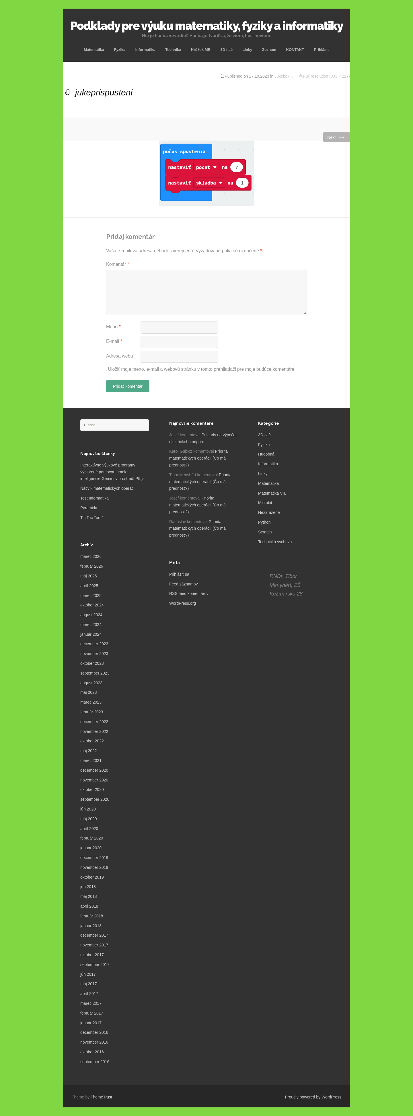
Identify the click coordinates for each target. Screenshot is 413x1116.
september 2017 (94, 964)
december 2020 (94, 770)
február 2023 (91, 712)
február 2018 (91, 916)
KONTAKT (295, 49)
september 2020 (94, 799)
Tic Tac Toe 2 (92, 517)
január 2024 (91, 634)
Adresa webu (119, 356)
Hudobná (266, 454)
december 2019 (94, 857)
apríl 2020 (89, 828)
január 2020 (91, 848)
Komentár (117, 264)
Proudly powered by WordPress (313, 1097)
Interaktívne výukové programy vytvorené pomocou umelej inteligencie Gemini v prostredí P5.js (112, 472)
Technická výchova (275, 541)
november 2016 (94, 1042)
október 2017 (92, 954)
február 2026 (91, 566)
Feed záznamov (183, 584)
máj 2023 (88, 692)
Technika (173, 49)
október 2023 (92, 663)
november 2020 (94, 780)
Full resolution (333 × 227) (326, 76)
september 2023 (94, 673)
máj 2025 (88, 576)
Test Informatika (94, 498)
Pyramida (88, 508)
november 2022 (94, 731)
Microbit (265, 502)
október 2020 (92, 789)
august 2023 (91, 683)
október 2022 (92, 741)
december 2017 (94, 935)
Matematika (94, 49)
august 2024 (91, 614)
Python (264, 522)
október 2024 (92, 605)
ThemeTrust (101, 1097)
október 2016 (92, 1052)
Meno (113, 326)
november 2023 (94, 653)
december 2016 (94, 1032)
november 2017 (94, 945)
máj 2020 (88, 819)
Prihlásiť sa (179, 574)
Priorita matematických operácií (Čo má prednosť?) (198, 458)
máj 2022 (88, 750)
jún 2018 (88, 886)
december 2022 (94, 721)
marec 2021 (91, 760)
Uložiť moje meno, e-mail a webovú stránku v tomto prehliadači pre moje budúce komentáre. (201, 369)
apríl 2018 (89, 906)
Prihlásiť (321, 49)
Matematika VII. (272, 493)
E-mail (114, 341)
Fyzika (120, 49)
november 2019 (94, 867)
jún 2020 (88, 809)
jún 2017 (88, 974)
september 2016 (94, 1061)
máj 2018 (88, 896)
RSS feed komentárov (189, 593)
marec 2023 (91, 702)
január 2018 (91, 925)
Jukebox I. (283, 76)
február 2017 (91, 1013)
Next (336, 137)
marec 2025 (91, 595)
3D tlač (226, 49)
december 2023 (94, 643)
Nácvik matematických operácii (107, 488)
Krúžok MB (201, 49)
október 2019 (92, 877)
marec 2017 (91, 1003)
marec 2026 (91, 556)
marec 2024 (91, 624)
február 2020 (91, 838)
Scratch (265, 532)
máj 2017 (88, 983)
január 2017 (91, 1023)
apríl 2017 (89, 993)
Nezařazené (269, 512)
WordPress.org (182, 603)
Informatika (145, 49)
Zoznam (269, 49)
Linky (247, 49)
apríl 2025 (89, 585)
